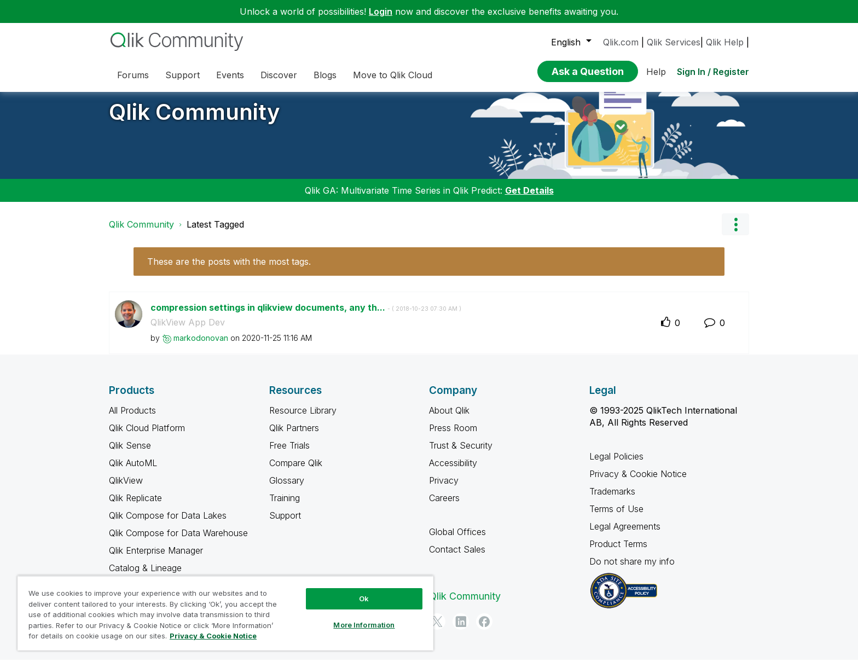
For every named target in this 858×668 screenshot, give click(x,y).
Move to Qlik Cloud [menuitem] (392, 74)
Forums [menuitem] (133, 74)
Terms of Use (616, 517)
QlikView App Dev (187, 330)
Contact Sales (457, 557)
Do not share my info (633, 569)
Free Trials (289, 453)
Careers (444, 506)
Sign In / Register (713, 71)
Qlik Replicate (135, 506)
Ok (364, 598)
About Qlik (449, 418)
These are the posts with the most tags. (229, 269)
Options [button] (735, 232)
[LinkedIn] (461, 629)
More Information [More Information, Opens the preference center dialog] (364, 624)
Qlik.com (621, 42)
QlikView (126, 488)
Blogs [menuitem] (325, 74)
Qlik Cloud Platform (147, 436)
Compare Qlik (295, 471)
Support (285, 523)
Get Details (529, 198)
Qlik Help (725, 42)
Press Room (453, 436)
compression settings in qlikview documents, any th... (305, 315)
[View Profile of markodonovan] (200, 346)
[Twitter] (437, 629)
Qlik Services (673, 42)
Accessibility (453, 471)
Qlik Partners (294, 436)
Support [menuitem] (182, 74)
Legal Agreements (624, 534)
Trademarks (612, 499)
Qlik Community (194, 120)
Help (656, 71)
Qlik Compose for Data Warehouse (178, 541)
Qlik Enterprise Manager (156, 558)
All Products (132, 418)
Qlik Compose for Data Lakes (168, 523)
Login (380, 11)
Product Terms (618, 552)
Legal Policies (616, 464)
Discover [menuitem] (278, 74)
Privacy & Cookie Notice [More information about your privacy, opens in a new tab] (213, 635)
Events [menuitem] (230, 74)
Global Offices (457, 540)
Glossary (286, 488)
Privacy (444, 488)
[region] (225, 613)
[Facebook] (484, 629)
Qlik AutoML (133, 471)
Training (284, 506)
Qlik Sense (130, 453)
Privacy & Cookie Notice (638, 482)
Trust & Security (460, 453)
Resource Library (303, 418)
